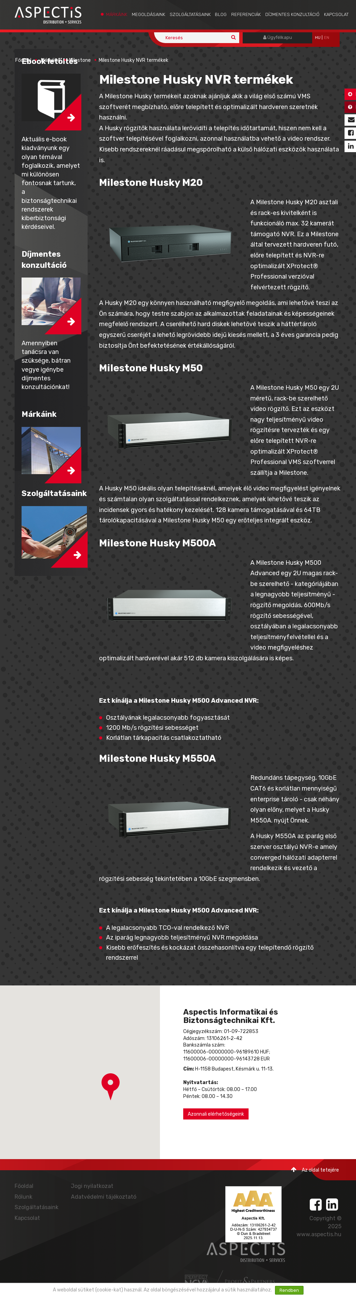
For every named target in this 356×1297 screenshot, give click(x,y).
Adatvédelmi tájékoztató (103, 1196)
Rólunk (23, 1196)
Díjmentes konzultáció (292, 14)
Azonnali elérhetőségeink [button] (216, 1114)
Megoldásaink (148, 14)
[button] (111, 1086)
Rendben (289, 1290)
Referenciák (246, 14)
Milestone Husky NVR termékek (133, 60)
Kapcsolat (336, 14)
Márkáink (116, 14)
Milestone (80, 60)
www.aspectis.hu (319, 1234)
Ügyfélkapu (277, 37)
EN (326, 37)
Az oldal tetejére (315, 1169)
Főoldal (23, 60)
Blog (221, 14)
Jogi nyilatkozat (92, 1186)
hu (318, 37)
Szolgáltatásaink (190, 14)
